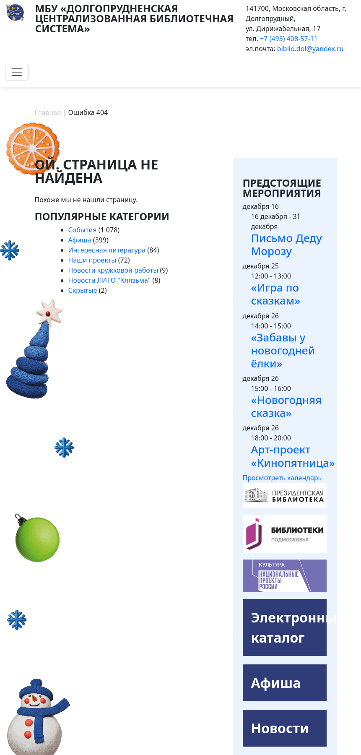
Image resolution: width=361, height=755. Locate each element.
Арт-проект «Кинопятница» (293, 456)
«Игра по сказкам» (276, 294)
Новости (280, 728)
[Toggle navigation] (17, 72)
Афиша (79, 240)
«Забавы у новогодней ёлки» (283, 350)
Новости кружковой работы (113, 270)
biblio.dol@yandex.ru (310, 48)
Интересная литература (107, 250)
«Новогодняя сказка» (286, 406)
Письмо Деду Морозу (286, 244)
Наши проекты (92, 260)
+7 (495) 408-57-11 (289, 38)
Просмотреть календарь (282, 477)
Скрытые (82, 290)
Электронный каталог (289, 627)
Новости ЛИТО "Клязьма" (109, 280)
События (82, 229)
